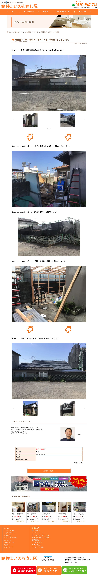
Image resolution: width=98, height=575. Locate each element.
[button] (47, 128)
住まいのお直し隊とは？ (63, 11)
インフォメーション (38, 533)
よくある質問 (82, 11)
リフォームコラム (38, 547)
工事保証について (38, 540)
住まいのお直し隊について (40, 535)
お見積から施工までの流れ (40, 537)
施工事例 (45, 11)
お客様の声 (35, 528)
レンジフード (8, 547)
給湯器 (6, 545)
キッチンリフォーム (10, 537)
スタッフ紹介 (36, 545)
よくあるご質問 (37, 542)
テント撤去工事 (31, 514)
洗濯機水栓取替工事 (17, 514)
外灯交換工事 (46, 514)
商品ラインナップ (29, 11)
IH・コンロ (7, 540)
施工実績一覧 (36, 530)
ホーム (13, 11)
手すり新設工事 (62, 514)
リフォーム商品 (9, 530)
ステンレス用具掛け (78, 514)
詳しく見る (20, 521)
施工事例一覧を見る (49, 471)
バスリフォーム (9, 542)
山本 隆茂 (70, 434)
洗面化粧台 (7, 535)
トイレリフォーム (10, 533)
